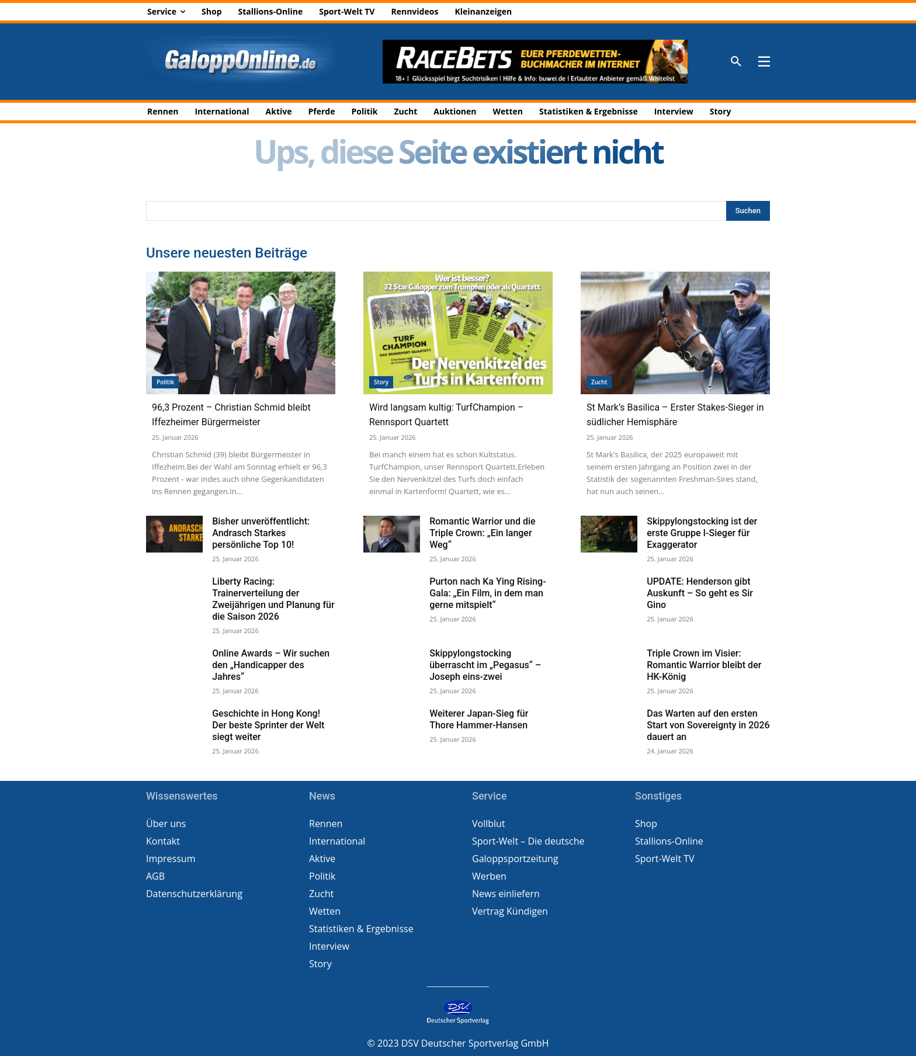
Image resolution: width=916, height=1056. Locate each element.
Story (381, 382)
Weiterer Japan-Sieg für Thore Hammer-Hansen (478, 719)
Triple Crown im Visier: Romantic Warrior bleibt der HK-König (704, 665)
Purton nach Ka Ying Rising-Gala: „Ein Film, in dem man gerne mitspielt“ (487, 593)
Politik (165, 382)
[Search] (748, 211)
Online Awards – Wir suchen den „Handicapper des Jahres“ (270, 665)
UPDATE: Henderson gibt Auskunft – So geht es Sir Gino (700, 593)
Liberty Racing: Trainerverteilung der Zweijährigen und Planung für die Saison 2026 (273, 599)
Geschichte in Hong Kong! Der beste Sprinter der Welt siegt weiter (268, 725)
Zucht (599, 382)
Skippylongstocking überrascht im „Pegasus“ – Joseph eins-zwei (485, 665)
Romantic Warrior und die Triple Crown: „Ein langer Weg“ (482, 533)
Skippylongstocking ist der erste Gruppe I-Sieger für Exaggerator (702, 533)
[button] (736, 62)
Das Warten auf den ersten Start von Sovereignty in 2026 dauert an (708, 725)
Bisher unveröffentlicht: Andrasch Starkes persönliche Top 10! (261, 533)
